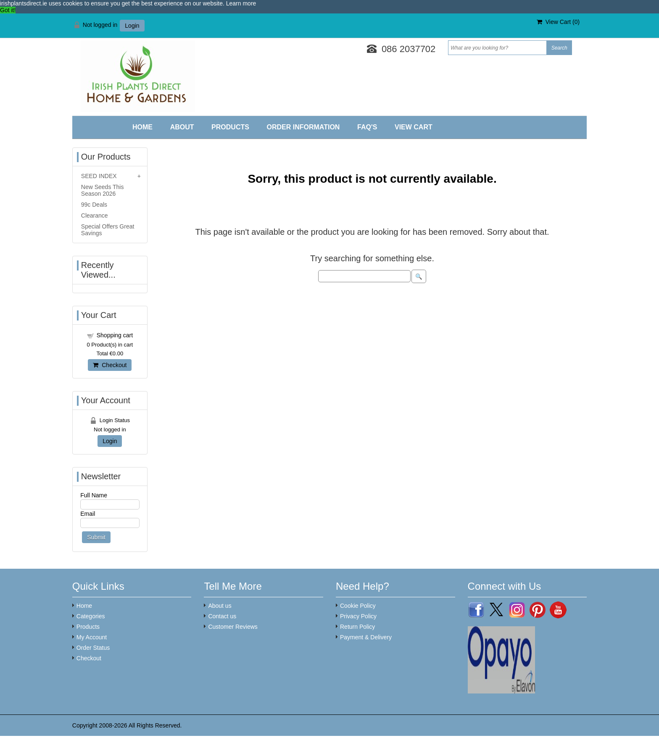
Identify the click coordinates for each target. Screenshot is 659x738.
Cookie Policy (358, 605)
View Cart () (558, 21)
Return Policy (357, 626)
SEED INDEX (99, 176)
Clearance (94, 215)
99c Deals (94, 204)
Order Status (93, 647)
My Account (91, 637)
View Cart (413, 127)
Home (142, 127)
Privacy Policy (358, 616)
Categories (90, 616)
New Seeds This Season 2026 (102, 190)
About (182, 127)
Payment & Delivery (366, 637)
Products (230, 127)
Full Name (93, 495)
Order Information (303, 127)
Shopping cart (115, 335)
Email (87, 513)
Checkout (110, 365)
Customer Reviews (232, 626)
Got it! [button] (8, 10)
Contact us (222, 616)
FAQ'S (367, 127)
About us (219, 605)
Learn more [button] (241, 3)
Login (132, 26)
